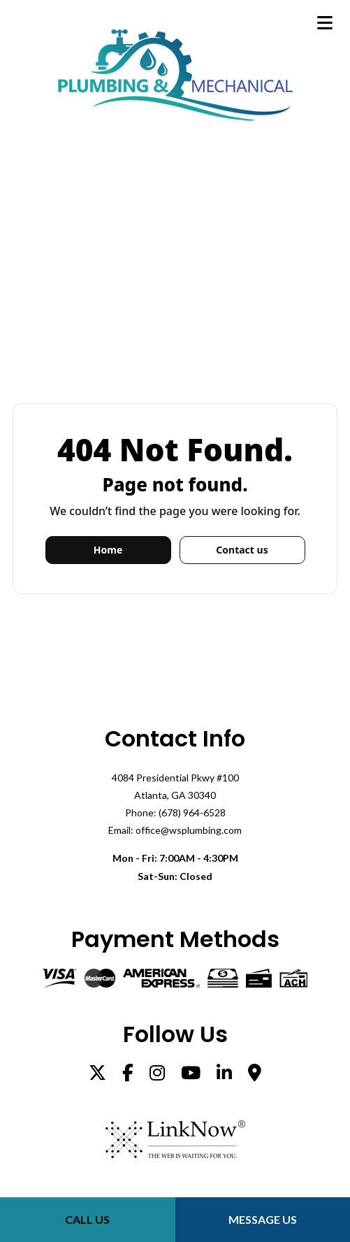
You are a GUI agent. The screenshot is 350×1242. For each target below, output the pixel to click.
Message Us (262, 1219)
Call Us (87, 1219)
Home (108, 549)
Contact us (242, 549)
